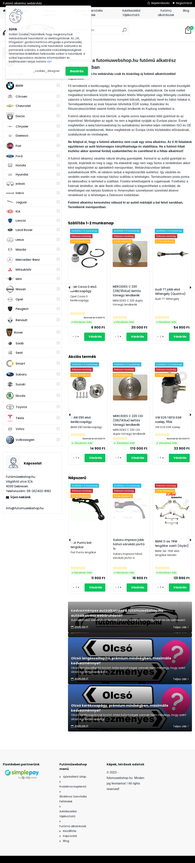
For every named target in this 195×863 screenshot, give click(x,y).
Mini (14, 279)
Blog (186, 11)
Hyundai (17, 174)
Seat (14, 352)
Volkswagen (20, 440)
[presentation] (70, 540)
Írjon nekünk (20, 497)
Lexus (15, 240)
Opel (14, 299)
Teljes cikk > (181, 627)
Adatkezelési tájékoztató (131, 13)
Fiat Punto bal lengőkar (81, 545)
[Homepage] (4, 10)
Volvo (15, 429)
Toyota (16, 407)
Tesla (15, 418)
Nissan (16, 289)
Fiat (13, 145)
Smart (15, 363)
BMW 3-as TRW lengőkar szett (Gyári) (172, 543)
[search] (124, 31)
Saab (15, 343)
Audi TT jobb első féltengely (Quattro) (170, 291)
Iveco (15, 193)
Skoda (15, 396)
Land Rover (19, 230)
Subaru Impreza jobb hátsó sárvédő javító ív (129, 544)
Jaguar (16, 202)
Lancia (16, 220)
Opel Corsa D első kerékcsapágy (83, 289)
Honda (16, 165)
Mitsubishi (18, 269)
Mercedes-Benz (23, 259)
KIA (13, 211)
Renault (16, 320)
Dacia (15, 116)
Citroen (16, 96)
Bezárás (76, 71)
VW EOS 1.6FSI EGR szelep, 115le (168, 419)
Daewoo (17, 135)
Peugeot (17, 309)
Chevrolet (18, 105)
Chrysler (17, 126)
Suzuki (15, 384)
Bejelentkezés (160, 3)
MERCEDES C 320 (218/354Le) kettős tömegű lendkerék (127, 291)
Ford (14, 156)
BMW (14, 86)
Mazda (16, 249)
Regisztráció (184, 3)
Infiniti (15, 184)
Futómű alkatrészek (166, 13)
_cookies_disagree (46, 71)
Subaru (16, 374)
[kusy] (76, 587)
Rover (14, 332)
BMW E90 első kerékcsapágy (81, 419)
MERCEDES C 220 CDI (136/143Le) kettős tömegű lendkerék (128, 420)
